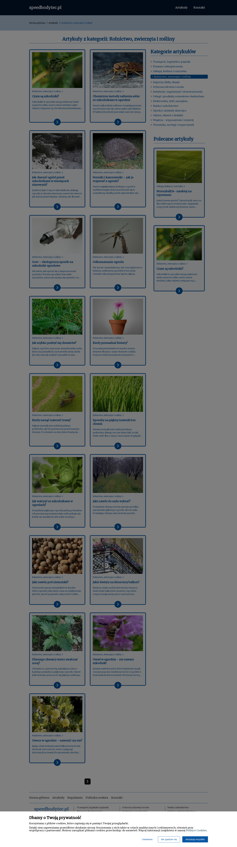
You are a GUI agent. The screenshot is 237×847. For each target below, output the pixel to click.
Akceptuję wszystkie (195, 839)
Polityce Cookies (196, 830)
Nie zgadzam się (169, 839)
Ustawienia (147, 839)
